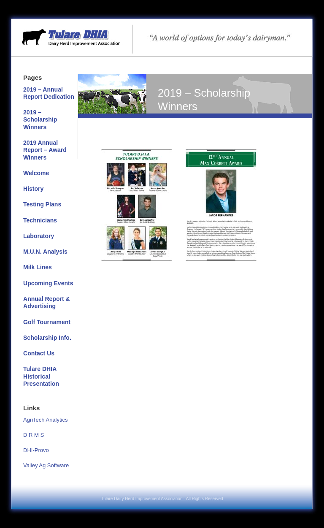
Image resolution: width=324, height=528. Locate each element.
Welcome (36, 173)
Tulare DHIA (162, 32)
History (33, 188)
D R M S (33, 435)
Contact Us (38, 353)
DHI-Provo (36, 450)
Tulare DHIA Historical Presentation (41, 376)
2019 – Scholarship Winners (40, 119)
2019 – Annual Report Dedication (48, 93)
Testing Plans (42, 204)
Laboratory (38, 236)
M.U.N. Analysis (45, 251)
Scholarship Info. (47, 337)
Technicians (40, 220)
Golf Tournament (46, 322)
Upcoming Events (48, 283)
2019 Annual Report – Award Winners (45, 150)
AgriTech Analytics (45, 420)
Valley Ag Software (46, 465)
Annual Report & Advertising (46, 302)
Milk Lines (37, 267)
